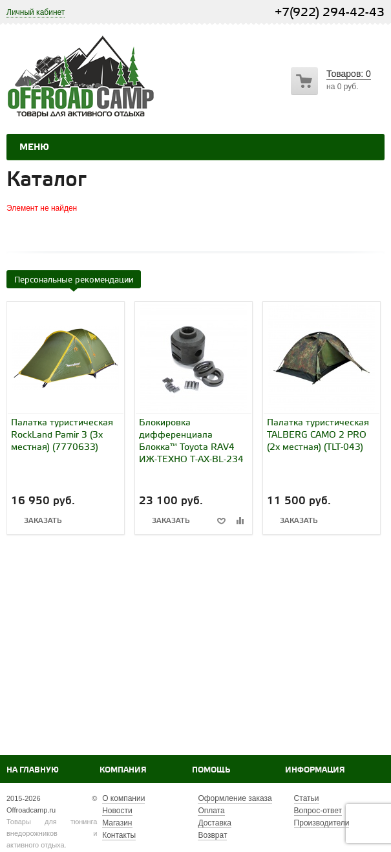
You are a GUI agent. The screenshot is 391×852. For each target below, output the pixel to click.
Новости (117, 810)
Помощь (211, 770)
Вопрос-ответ (318, 810)
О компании (123, 798)
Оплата (211, 810)
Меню (34, 147)
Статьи (306, 798)
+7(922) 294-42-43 (330, 12)
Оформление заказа (234, 798)
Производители (322, 822)
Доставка (214, 822)
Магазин (117, 822)
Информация (315, 770)
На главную (32, 770)
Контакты (119, 835)
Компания (123, 770)
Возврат (212, 835)
